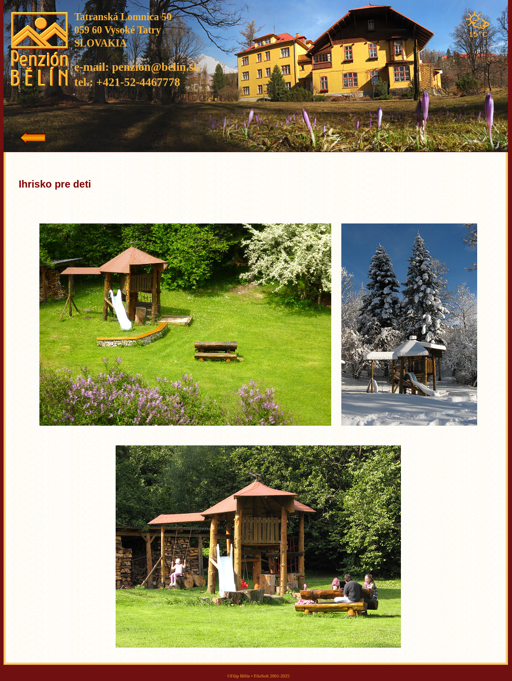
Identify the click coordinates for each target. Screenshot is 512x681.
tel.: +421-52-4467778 (127, 82)
